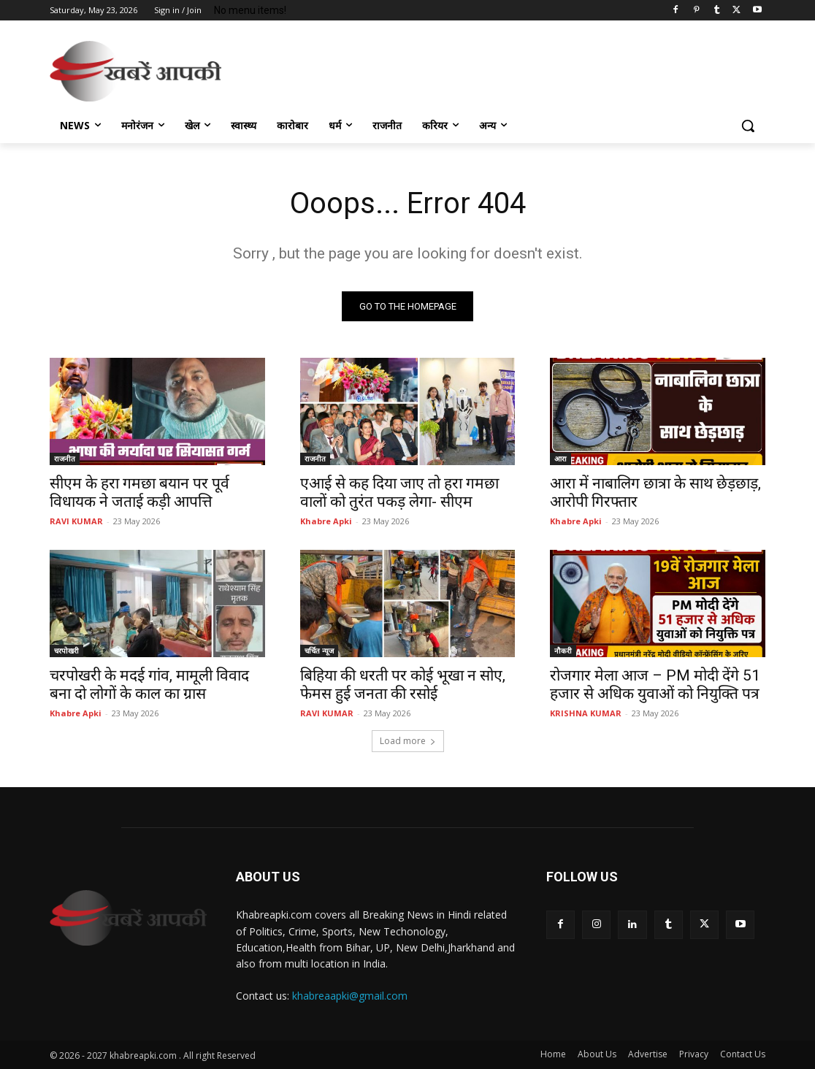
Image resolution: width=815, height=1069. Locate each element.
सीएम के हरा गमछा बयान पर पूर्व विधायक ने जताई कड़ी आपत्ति (139, 492)
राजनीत (64, 458)
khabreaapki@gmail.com (350, 996)
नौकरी (563, 650)
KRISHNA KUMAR (585, 713)
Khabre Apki (326, 521)
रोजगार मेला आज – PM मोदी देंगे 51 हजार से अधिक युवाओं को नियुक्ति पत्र (655, 684)
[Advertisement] (392, 69)
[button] (747, 125)
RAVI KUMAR (76, 521)
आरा (560, 458)
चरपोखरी (66, 650)
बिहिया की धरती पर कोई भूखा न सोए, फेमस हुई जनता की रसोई (402, 684)
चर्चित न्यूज (319, 650)
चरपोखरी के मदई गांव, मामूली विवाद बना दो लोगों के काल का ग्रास (149, 684)
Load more (408, 741)
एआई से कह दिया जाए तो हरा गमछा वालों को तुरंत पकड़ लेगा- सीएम (399, 492)
